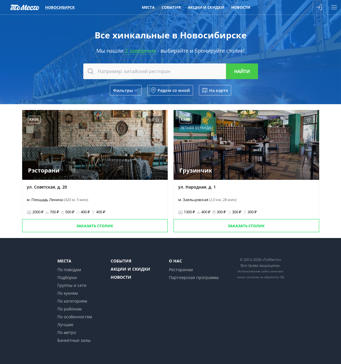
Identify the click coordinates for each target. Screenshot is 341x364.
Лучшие (65, 324)
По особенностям (74, 316)
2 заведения (140, 50)
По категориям (72, 301)
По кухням (67, 293)
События (121, 261)
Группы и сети (71, 285)
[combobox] (170, 71)
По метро (66, 332)
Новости (121, 277)
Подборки (67, 277)
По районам (69, 309)
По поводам (69, 269)
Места (64, 261)
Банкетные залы (74, 340)
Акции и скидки (130, 269)
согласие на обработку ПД (265, 277)
